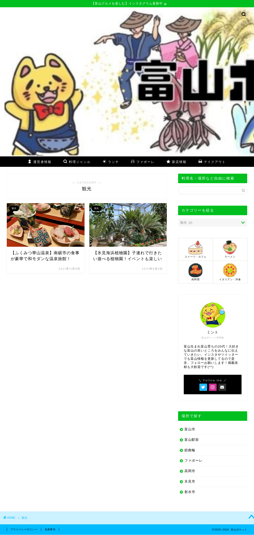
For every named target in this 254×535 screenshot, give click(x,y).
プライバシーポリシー (24, 529)
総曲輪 (189, 450)
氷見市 (189, 481)
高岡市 (189, 471)
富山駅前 (191, 440)
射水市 (189, 492)
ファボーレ (193, 461)
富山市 (189, 429)
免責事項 (50, 529)
